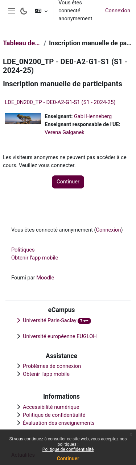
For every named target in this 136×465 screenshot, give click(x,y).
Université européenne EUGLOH (60, 336)
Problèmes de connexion (52, 366)
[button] (41, 11)
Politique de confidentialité (68, 449)
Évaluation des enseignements (59, 423)
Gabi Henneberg (93, 116)
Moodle (45, 277)
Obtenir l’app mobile (34, 257)
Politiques (23, 249)
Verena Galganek (65, 132)
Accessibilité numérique (51, 407)
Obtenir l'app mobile (46, 374)
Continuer (68, 458)
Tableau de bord (22, 43)
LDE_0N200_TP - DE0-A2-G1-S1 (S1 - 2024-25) (60, 102)
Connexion (117, 10)
